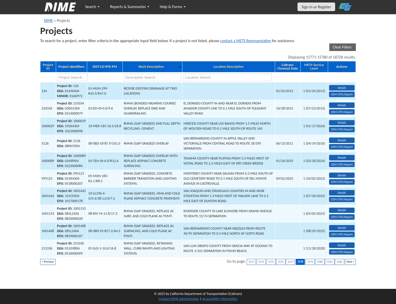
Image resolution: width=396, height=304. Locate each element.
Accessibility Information (219, 299)
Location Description (229, 67)
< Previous (48, 261)
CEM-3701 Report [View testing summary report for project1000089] (342, 164)
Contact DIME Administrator (179, 299)
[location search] (228, 77)
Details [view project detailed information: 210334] (342, 105)
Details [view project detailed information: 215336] (342, 245)
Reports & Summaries (129, 6)
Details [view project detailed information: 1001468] (342, 228)
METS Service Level (314, 66)
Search (92, 6)
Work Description (151, 67)
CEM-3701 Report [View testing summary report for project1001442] (342, 199)
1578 (300, 261)
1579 (310, 261)
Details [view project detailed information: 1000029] (342, 122)
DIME (48, 20)
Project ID (48, 66)
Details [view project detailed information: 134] (342, 88)
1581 (329, 261)
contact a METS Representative (245, 40)
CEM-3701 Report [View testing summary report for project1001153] (342, 217)
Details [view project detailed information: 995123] (342, 175)
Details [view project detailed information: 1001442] (342, 193)
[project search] (72, 77)
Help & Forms (173, 6)
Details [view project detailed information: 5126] (342, 140)
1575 (271, 261)
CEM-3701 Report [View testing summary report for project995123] (342, 182)
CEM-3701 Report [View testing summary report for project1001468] (342, 234)
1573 (251, 261)
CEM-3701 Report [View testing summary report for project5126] (342, 147)
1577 (290, 261)
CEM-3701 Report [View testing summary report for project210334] (342, 112)
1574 (261, 261)
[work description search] (152, 77)
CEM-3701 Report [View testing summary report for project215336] (342, 252)
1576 (280, 261)
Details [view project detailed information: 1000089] (342, 157)
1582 (339, 261)
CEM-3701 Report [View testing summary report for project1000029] (342, 129)
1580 (320, 261)
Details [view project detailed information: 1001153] (342, 210)
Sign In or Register (316, 7)
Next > (350, 261)
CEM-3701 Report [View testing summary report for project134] (342, 94)
